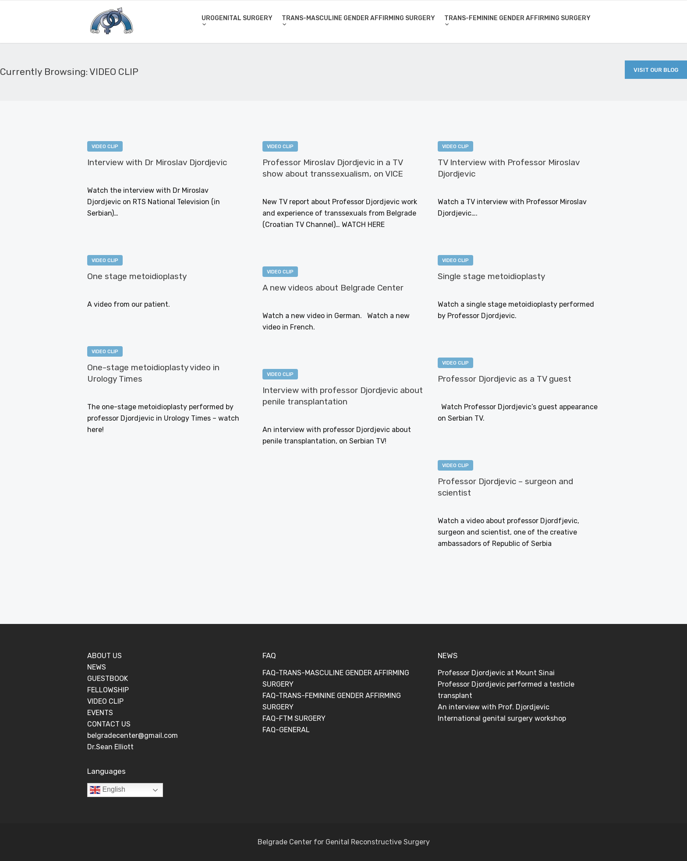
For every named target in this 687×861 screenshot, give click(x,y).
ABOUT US (104, 656)
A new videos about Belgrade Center (333, 288)
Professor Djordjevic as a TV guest (504, 379)
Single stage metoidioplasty (491, 276)
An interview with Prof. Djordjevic (493, 707)
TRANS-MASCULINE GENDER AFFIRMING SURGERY (358, 18)
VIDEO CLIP (105, 146)
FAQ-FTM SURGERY (294, 718)
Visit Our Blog (656, 70)
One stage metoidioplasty (137, 276)
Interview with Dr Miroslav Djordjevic (157, 162)
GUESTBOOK (107, 678)
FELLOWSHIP (108, 690)
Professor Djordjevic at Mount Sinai (496, 673)
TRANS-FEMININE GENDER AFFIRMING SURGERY (517, 18)
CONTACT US (109, 724)
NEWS (96, 667)
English (107, 790)
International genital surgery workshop (502, 718)
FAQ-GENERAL (286, 730)
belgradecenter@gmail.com (132, 735)
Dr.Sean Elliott (110, 747)
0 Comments (161, 177)
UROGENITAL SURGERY (237, 18)
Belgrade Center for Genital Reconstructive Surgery (344, 842)
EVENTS (100, 713)
